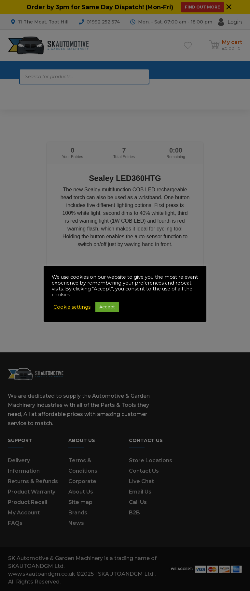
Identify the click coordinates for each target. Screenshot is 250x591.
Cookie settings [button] (71, 307)
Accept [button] (107, 306)
